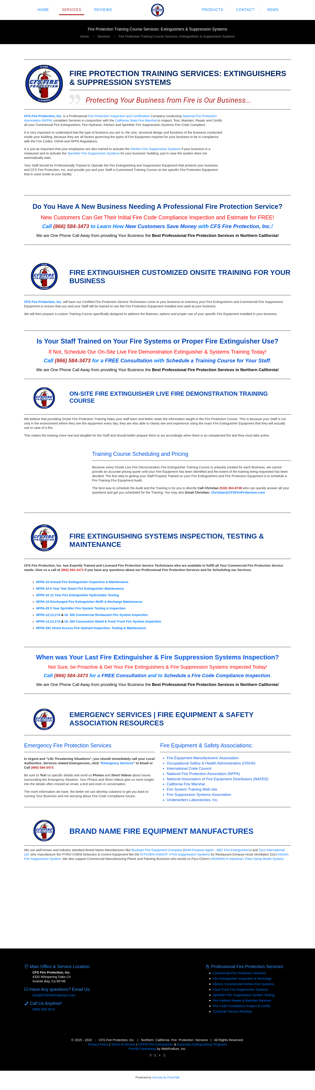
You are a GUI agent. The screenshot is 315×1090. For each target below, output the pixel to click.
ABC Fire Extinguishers (233, 850)
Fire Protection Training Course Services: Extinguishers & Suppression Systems (177, 36)
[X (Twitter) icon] (155, 1055)
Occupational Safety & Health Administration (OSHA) (211, 763)
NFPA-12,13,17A (48, 615)
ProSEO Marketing (142, 1049)
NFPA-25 (42, 608)
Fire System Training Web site (192, 789)
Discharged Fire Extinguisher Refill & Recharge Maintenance (96, 601)
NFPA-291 (43, 628)
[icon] (164, 1055)
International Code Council (189, 768)
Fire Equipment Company (163, 850)
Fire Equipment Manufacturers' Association (203, 758)
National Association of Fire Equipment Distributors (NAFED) (217, 779)
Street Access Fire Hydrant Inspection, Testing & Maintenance (99, 628)
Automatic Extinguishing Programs (202, 1044)
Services (104, 36)
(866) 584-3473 (43, 1009)
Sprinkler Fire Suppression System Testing (244, 995)
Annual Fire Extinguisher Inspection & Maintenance (89, 582)
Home (84, 36)
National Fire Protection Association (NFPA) (203, 773)
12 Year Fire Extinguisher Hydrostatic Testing (84, 595)
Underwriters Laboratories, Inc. (193, 800)
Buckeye (137, 850)
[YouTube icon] (159, 1055)
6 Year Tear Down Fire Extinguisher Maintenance (87, 588)
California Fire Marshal (186, 784)
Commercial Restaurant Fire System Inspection (112, 615)
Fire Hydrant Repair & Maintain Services (242, 1000)
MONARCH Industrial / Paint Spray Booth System (247, 859)
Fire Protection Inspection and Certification (119, 116)
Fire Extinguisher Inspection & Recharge (242, 978)
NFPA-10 (42, 582)
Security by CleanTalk (166, 1077)
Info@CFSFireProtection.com (53, 995)
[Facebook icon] (150, 1055)
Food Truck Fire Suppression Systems (240, 989)
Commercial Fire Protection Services (239, 973)
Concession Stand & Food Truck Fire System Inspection (118, 621)
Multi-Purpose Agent (199, 850)
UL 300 (70, 615)
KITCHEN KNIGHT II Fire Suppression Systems (175, 854)
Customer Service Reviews (232, 1011)
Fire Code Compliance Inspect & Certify (241, 1006)
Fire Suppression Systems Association (199, 794)
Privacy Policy (98, 1044)
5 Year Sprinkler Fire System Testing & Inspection (88, 608)
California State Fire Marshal (136, 120)
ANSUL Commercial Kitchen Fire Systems (243, 984)
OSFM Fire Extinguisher (155, 1044)
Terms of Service (123, 1044)
